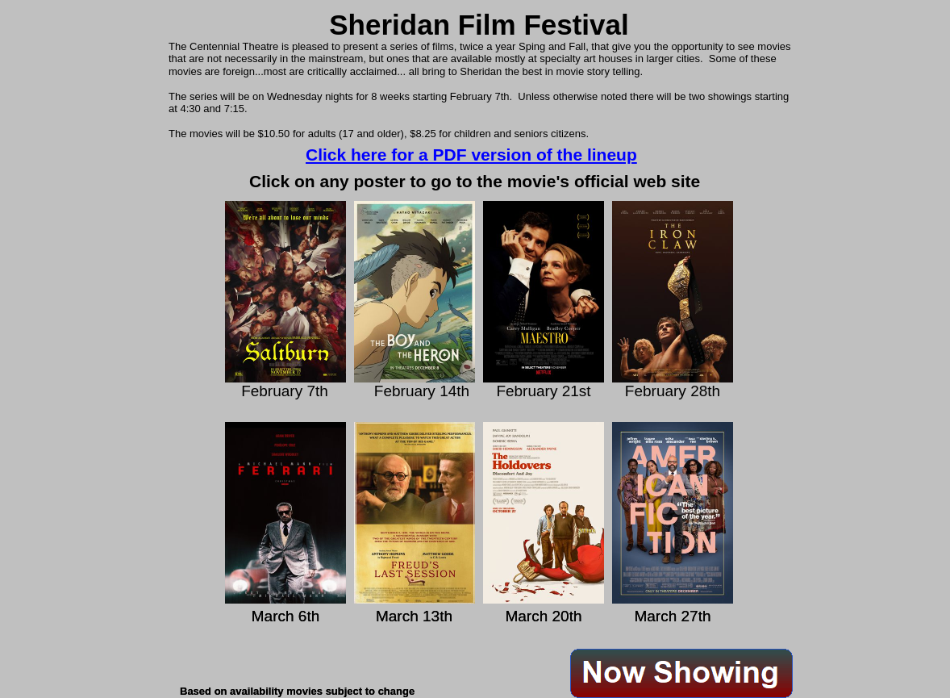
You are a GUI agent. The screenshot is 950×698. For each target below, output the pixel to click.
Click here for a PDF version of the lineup (471, 154)
